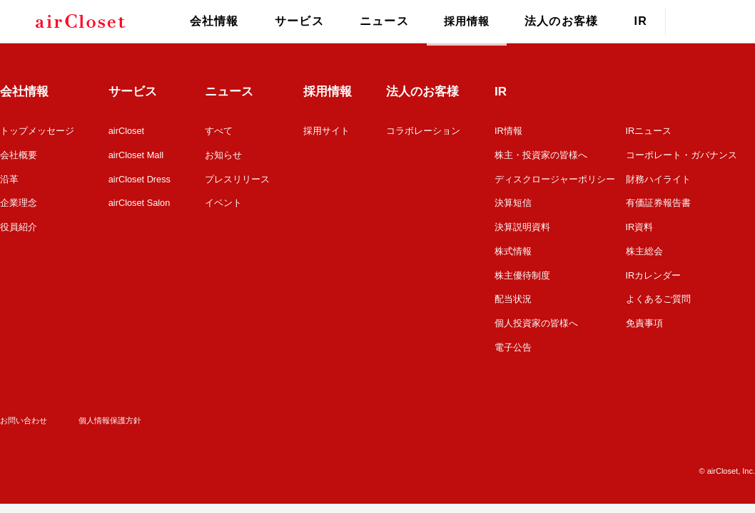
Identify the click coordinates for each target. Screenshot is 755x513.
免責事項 (644, 319)
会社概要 (18, 154)
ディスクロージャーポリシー (555, 177)
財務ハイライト (658, 177)
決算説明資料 (522, 224)
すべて (219, 130)
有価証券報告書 (658, 201)
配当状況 (513, 295)
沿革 (9, 177)
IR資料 (640, 224)
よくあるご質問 (658, 295)
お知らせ (224, 154)
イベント (224, 201)
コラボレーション (424, 130)
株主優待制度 (522, 271)
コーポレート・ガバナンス (681, 154)
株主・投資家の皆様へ (541, 154)
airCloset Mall (136, 154)
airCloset (126, 130)
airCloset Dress (139, 177)
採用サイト (327, 130)
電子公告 (513, 342)
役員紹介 (18, 224)
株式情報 (513, 248)
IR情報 (508, 130)
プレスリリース (238, 177)
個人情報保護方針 (109, 414)
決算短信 (513, 201)
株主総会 (644, 248)
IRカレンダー (653, 271)
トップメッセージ (37, 130)
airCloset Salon (139, 201)
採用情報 (464, 21)
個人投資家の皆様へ (536, 319)
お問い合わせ (23, 414)
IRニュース (649, 130)
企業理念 (18, 201)
